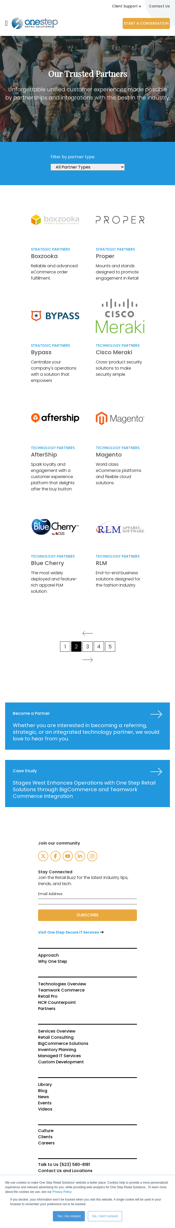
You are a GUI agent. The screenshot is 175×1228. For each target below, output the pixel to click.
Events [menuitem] (45, 1102)
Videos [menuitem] (45, 1109)
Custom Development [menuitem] (61, 1061)
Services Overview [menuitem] (56, 1031)
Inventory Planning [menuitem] (57, 1049)
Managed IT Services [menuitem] (59, 1055)
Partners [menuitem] (46, 1008)
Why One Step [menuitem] (52, 961)
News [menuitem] (43, 1096)
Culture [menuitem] (45, 1130)
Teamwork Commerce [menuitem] (61, 990)
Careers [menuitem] (46, 1142)
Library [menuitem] (45, 1084)
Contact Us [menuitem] (159, 6)
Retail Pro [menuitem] (47, 996)
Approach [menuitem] (48, 955)
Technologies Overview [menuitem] (62, 983)
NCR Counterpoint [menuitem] (57, 1002)
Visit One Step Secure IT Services (68, 932)
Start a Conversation (146, 23)
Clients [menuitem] (45, 1136)
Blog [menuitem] (42, 1090)
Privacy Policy (62, 1192)
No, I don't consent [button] (105, 1216)
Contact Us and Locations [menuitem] (65, 1170)
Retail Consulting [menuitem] (56, 1037)
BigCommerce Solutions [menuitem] (63, 1043)
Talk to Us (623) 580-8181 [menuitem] (64, 1164)
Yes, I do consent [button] (69, 1216)
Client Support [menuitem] (126, 6)
